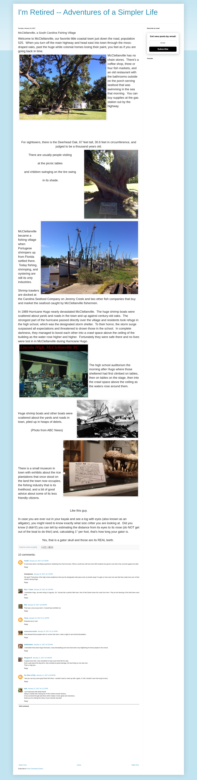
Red (25, 605)
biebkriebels (28, 644)
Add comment (24, 706)
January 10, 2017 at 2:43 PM (43, 574)
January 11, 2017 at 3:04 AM (43, 644)
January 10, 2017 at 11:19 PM (39, 618)
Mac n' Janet (28, 589)
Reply (26, 567)
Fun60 (26, 561)
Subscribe (163, 49)
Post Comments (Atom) (35, 769)
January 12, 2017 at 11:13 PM (38, 688)
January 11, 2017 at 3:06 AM (42, 658)
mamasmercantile (30, 631)
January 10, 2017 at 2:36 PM (38, 561)
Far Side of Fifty (30, 675)
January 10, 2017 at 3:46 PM (43, 589)
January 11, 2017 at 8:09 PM (45, 675)
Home (79, 765)
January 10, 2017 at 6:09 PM (37, 605)
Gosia (26, 618)
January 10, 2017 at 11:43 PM (48, 631)
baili (25, 688)
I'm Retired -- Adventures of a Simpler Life (88, 12)
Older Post (135, 765)
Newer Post (23, 765)
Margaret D (28, 658)
